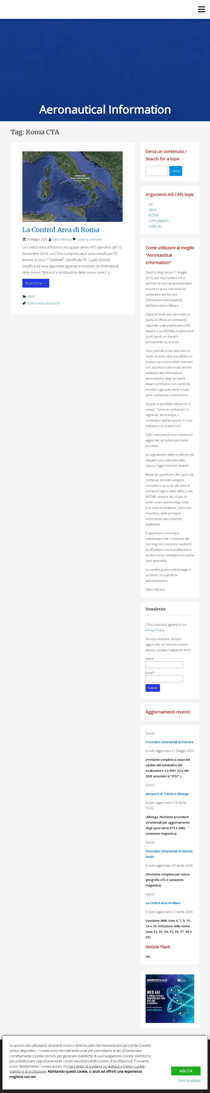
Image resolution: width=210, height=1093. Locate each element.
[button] (201, 9)
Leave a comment (89, 239)
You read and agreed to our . (166, 627)
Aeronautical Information (105, 109)
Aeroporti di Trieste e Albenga (167, 794)
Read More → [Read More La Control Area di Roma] (36, 283)
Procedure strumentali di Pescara (169, 742)
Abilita (185, 1071)
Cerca (176, 171)
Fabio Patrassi (62, 239)
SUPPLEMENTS (159, 221)
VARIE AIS (155, 226)
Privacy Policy (155, 630)
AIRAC (31, 296)
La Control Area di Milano (163, 903)
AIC (151, 204)
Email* (164, 676)
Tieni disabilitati (189, 1080)
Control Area (36, 303)
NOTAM (154, 215)
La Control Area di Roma (60, 230)
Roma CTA (53, 303)
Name (164, 662)
